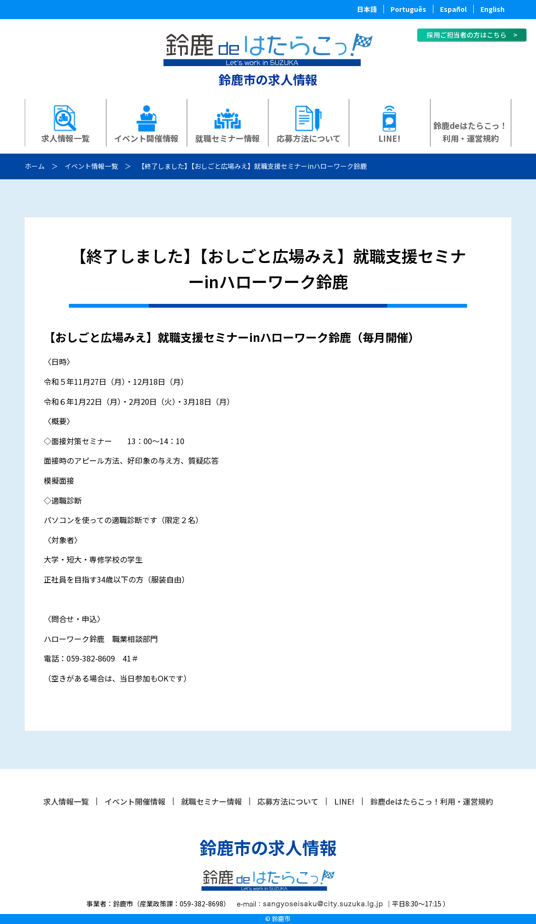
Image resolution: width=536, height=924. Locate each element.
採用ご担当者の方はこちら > (472, 34)
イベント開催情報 (146, 138)
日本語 (367, 9)
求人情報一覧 (65, 138)
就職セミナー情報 (227, 138)
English (492, 9)
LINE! (389, 138)
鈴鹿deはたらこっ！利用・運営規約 (470, 131)
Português (408, 9)
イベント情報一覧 (91, 166)
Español (453, 9)
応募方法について (309, 138)
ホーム (35, 166)
